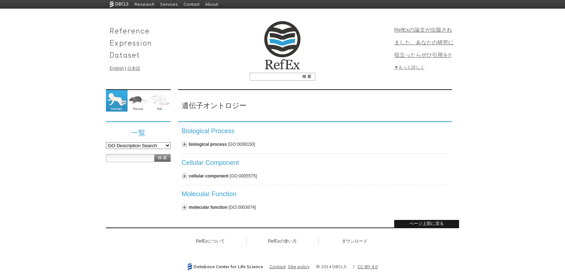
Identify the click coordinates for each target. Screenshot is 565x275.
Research (144, 4)
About (211, 4)
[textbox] (274, 76)
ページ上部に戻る (426, 223)
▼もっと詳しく (409, 67)
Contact (191, 4)
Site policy (299, 266)
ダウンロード (355, 241)
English (117, 68)
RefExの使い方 (282, 241)
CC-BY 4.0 (367, 266)
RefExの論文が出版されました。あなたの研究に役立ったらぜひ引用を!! (424, 42)
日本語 (133, 68)
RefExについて (210, 241)
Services (169, 4)
